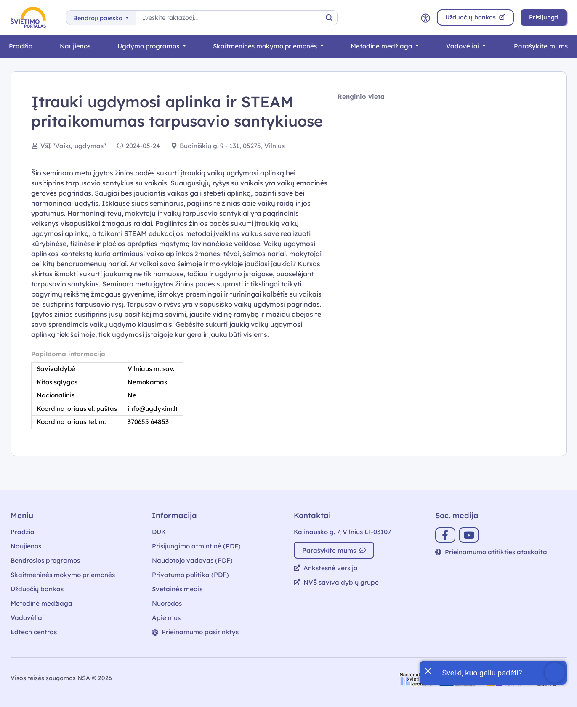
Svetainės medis (177, 589)
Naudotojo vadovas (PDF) (192, 560)
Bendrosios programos (45, 560)
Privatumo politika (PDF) (190, 575)
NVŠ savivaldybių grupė (336, 582)
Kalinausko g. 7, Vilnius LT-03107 (342, 532)
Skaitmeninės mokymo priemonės (266, 46)
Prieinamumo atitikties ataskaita (491, 552)
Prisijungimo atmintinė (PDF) (196, 546)
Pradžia (21, 46)
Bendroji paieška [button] (98, 18)
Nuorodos (167, 603)
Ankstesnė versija (326, 568)
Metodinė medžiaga (382, 46)
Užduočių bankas (37, 589)
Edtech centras (34, 632)
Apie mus (166, 618)
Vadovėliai (463, 46)
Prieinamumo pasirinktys (195, 632)
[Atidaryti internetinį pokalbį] (493, 673)
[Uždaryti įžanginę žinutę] (427, 670)
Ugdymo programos (149, 46)
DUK (159, 532)
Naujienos (75, 46)
